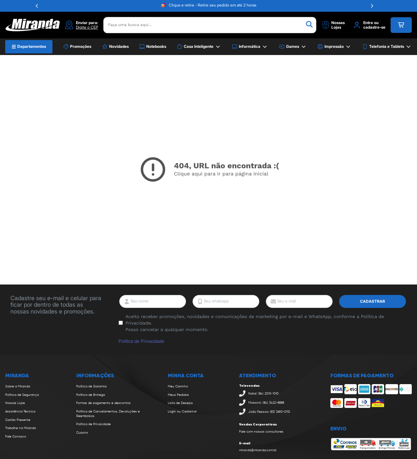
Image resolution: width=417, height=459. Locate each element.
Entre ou (371, 23)
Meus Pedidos (178, 394)
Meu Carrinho (178, 386)
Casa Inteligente (199, 47)
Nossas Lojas (15, 403)
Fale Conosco (15, 436)
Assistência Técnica (20, 411)
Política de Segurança (22, 394)
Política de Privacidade (141, 341)
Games (293, 47)
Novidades (115, 46)
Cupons (82, 432)
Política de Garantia (91, 386)
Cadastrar (372, 301)
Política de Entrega (90, 394)
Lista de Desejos (180, 403)
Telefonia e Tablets (387, 47)
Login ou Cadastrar (182, 411)
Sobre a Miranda (17, 386)
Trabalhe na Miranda (20, 428)
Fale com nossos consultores (261, 431)
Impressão (334, 47)
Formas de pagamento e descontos (103, 403)
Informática (250, 47)
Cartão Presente (17, 420)
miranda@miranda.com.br (258, 450)
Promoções (77, 46)
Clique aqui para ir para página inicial (221, 174)
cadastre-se (374, 27)
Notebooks (152, 46)
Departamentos (29, 46)
